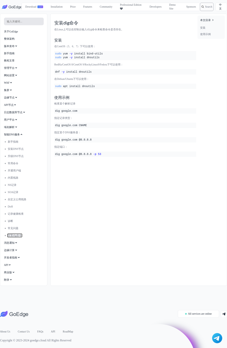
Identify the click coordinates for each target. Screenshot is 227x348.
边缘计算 (11, 250)
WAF (8, 82)
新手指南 (9, 53)
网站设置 (11, 75)
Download (28, 6)
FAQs (40, 331)
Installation (55, 6)
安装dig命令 (15, 235)
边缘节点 (11, 97)
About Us (5, 331)
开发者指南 (12, 257)
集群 (8, 90)
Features (85, 6)
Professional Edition (124, 6)
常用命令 (13, 163)
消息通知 (11, 242)
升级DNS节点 (16, 156)
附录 (8, 279)
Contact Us (24, 331)
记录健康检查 (16, 213)
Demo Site (169, 6)
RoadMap (68, 331)
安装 (202, 27)
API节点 (10, 105)
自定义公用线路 (17, 199)
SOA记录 (13, 192)
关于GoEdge (11, 31)
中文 (220, 6)
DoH (10, 206)
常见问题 (13, 228)
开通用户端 (14, 170)
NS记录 (12, 185)
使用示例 (205, 34)
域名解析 (11, 127)
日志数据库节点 (15, 112)
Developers (152, 6)
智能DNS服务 (13, 134)
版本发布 (11, 46)
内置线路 (13, 177)
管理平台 (11, 68)
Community (104, 6)
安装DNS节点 (16, 149)
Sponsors (187, 6)
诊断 (10, 221)
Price (71, 6)
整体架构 (9, 38)
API (7, 265)
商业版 (9, 272)
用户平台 (11, 119)
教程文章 (9, 60)
